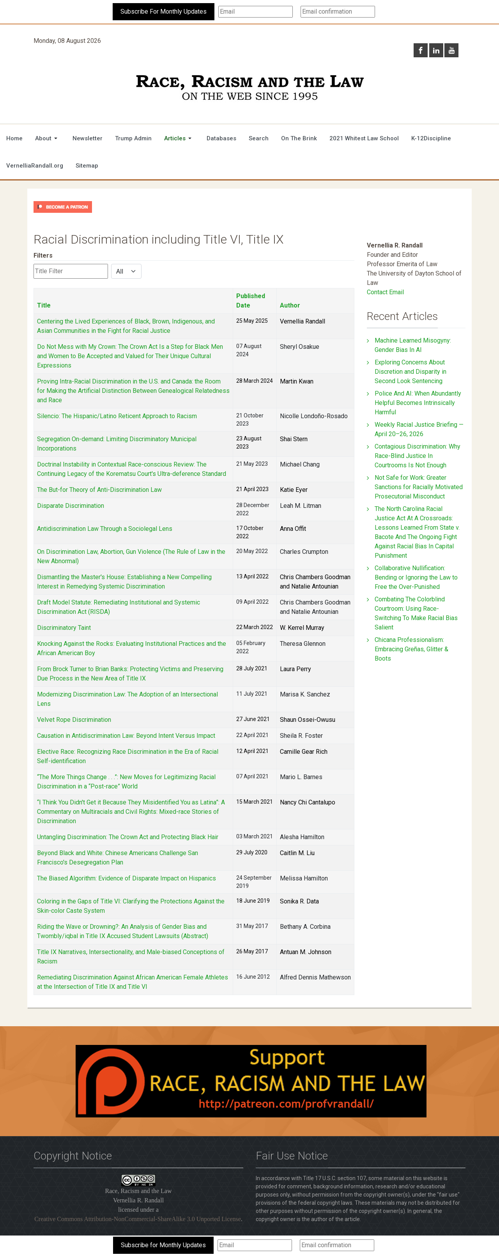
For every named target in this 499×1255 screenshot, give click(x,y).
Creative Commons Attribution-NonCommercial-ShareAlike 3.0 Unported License (137, 1219)
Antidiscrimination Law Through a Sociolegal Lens (104, 528)
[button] (47, 138)
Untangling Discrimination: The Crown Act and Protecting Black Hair (127, 837)
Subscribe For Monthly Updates (163, 11)
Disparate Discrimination (70, 505)
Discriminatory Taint (64, 627)
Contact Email (385, 292)
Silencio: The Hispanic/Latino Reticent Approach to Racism (117, 416)
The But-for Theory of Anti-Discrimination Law (99, 489)
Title (44, 305)
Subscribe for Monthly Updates (163, 1245)
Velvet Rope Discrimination (74, 719)
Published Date (250, 300)
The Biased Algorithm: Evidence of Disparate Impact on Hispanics (126, 878)
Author (290, 305)
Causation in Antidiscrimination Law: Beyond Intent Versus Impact (126, 735)
